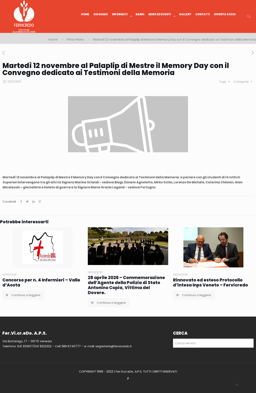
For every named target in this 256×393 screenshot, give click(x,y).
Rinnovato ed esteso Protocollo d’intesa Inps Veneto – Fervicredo (210, 282)
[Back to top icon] (237, 385)
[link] (122, 31)
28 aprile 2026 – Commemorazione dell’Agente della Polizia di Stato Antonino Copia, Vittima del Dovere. (126, 285)
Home (53, 39)
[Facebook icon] (128, 378)
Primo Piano (75, 39)
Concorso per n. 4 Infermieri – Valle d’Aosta (41, 282)
